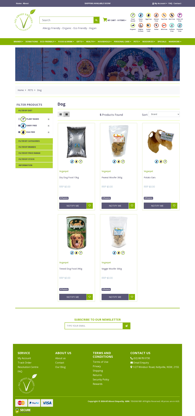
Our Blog (60, 367)
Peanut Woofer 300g (112, 177)
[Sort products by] (164, 114)
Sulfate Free (172, 28)
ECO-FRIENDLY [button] (48, 41)
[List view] (67, 114)
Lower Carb (148, 28)
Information (25, 165)
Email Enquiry (139, 362)
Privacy (97, 366)
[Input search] (67, 20)
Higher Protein (140, 28)
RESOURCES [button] (148, 41)
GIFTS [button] (80, 41)
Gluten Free (156, 18)
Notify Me (73, 205)
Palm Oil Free (180, 18)
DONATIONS (32, 41)
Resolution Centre (28, 367)
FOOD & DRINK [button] (66, 41)
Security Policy (101, 379)
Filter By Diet (25, 110)
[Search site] (96, 20)
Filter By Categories (29, 141)
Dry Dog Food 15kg (69, 177)
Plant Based (133, 18)
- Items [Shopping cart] (114, 20)
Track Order (25, 362)
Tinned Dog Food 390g (70, 268)
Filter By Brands (27, 147)
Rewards (98, 384)
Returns (97, 375)
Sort (145, 115)
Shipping (98, 370)
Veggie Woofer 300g (112, 268)
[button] (160, 3)
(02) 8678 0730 (140, 358)
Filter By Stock (26, 159)
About (26, 3)
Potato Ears (150, 177)
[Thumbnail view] (61, 114)
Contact (177, 3)
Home (19, 3)
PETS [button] (137, 41)
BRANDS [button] (18, 41)
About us (60, 358)
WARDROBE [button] (175, 41)
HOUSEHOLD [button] (105, 41)
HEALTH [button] (90, 41)
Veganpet (64, 171)
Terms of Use (100, 362)
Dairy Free (140, 18)
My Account (24, 358)
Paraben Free (180, 28)
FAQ (170, 3)
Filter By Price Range (29, 153)
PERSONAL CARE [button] (122, 41)
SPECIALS (162, 41)
